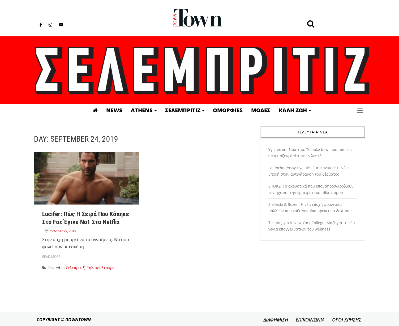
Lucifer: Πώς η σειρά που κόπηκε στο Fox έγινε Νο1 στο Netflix (85, 218)
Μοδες (260, 110)
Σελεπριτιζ (75, 267)
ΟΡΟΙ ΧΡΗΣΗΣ (346, 319)
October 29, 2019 (63, 231)
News (114, 110)
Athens (144, 110)
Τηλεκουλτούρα (101, 267)
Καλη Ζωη (295, 110)
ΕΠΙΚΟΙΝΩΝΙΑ (310, 319)
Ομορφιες (228, 110)
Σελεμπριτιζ (184, 110)
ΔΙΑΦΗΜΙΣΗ (275, 319)
